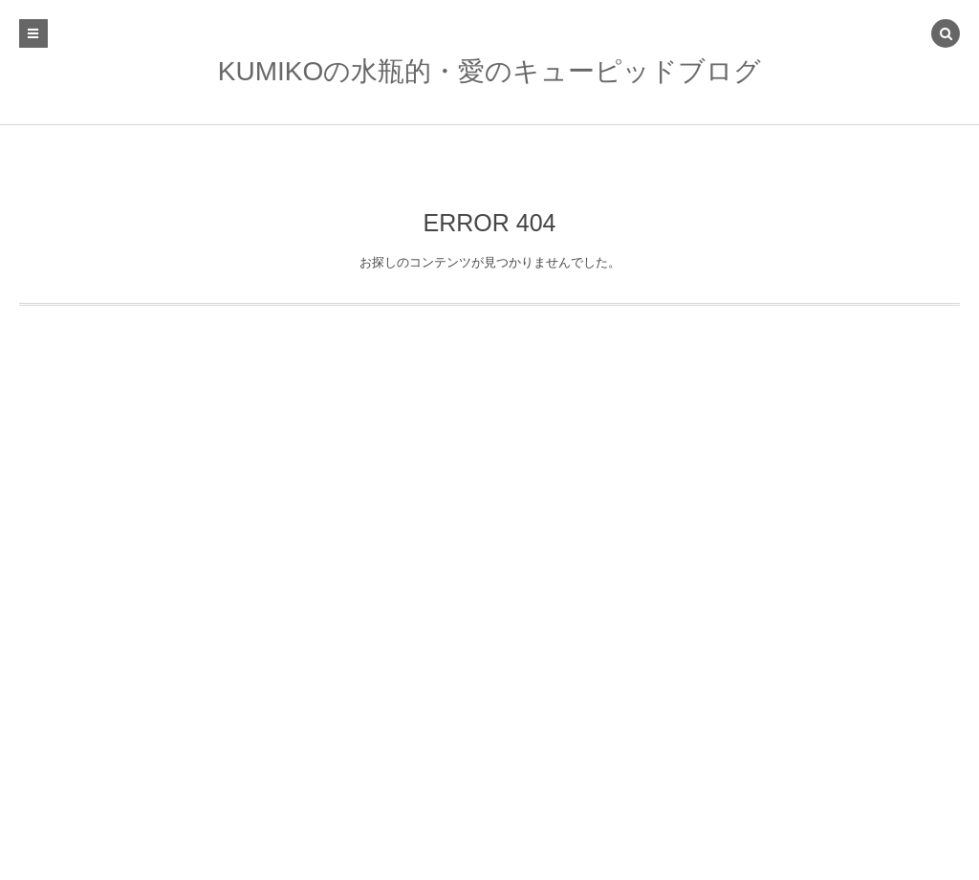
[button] (945, 35)
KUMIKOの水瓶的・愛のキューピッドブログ (489, 71)
